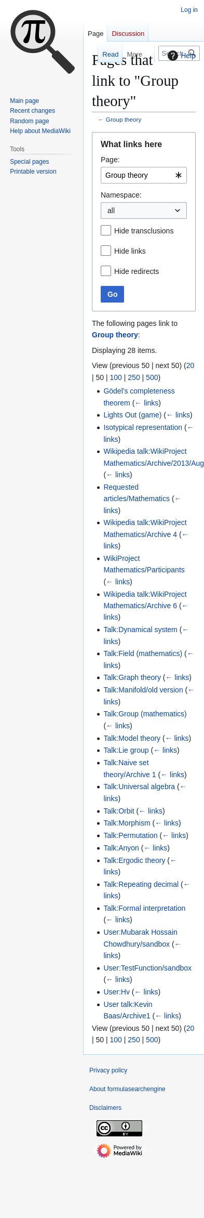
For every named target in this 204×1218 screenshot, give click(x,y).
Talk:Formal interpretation (144, 908)
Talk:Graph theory (132, 677)
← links (146, 403)
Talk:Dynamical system (140, 629)
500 (152, 377)
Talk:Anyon (121, 848)
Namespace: (121, 195)
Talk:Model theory (131, 738)
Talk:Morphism (126, 823)
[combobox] (144, 175)
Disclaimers (105, 1107)
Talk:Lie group (125, 750)
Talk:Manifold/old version (143, 690)
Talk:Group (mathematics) (144, 714)
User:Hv (116, 992)
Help (180, 55)
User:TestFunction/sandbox (147, 968)
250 (134, 377)
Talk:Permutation (130, 835)
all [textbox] (111, 210)
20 (190, 365)
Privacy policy (108, 1070)
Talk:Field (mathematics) (142, 653)
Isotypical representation (142, 427)
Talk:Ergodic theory (134, 860)
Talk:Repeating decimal (141, 884)
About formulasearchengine (127, 1089)
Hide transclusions (143, 231)
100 (116, 377)
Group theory (124, 119)
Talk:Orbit (118, 811)
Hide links (130, 251)
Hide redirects (136, 271)
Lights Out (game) (132, 415)
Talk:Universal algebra (139, 786)
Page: (110, 159)
